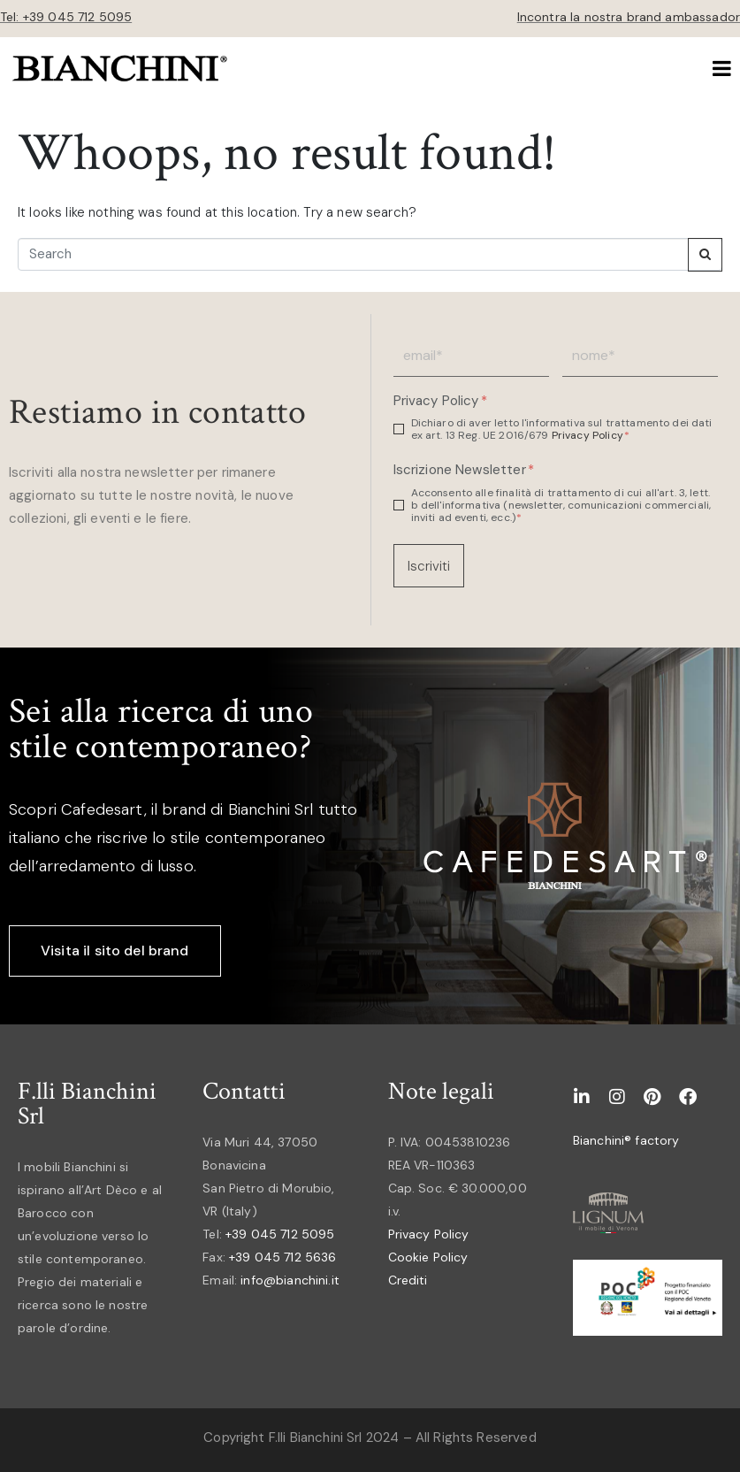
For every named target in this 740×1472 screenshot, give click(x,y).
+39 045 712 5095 (279, 1234)
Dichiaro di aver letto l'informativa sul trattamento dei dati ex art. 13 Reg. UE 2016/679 (562, 429)
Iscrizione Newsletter (463, 470)
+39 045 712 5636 (282, 1257)
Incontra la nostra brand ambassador (628, 17)
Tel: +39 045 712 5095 (66, 17)
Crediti (408, 1280)
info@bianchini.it (289, 1280)
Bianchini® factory (626, 1140)
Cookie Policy (428, 1257)
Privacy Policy (440, 401)
